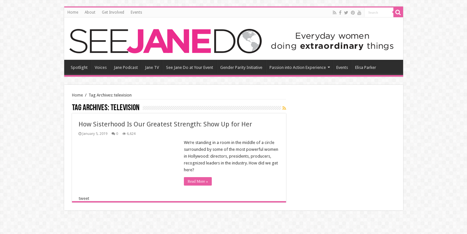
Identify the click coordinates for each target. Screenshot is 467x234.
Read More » (198, 181)
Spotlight (79, 67)
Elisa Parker (365, 67)
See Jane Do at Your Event (189, 67)
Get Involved (113, 12)
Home (72, 12)
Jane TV (152, 67)
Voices (101, 67)
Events (136, 12)
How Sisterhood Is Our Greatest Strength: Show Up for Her (165, 124)
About (90, 12)
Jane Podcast (126, 67)
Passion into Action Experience (297, 67)
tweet (84, 198)
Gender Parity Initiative (241, 67)
